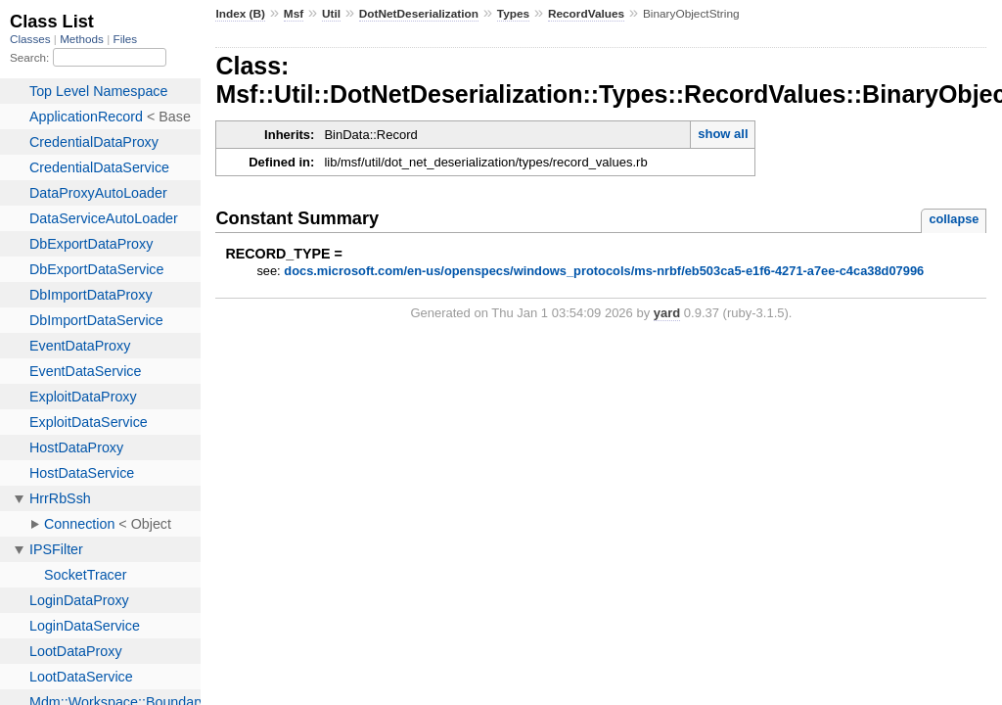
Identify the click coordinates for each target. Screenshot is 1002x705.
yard (667, 313)
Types (513, 14)
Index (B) (240, 14)
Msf (293, 14)
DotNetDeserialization (418, 14)
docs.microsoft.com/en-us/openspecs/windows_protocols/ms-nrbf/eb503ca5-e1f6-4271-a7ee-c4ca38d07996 (604, 270)
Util (331, 14)
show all (723, 133)
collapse (954, 219)
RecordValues (586, 14)
